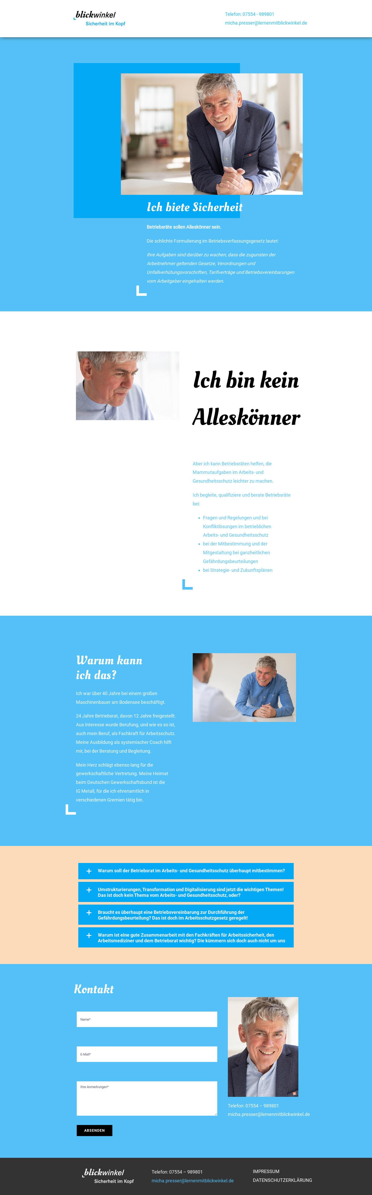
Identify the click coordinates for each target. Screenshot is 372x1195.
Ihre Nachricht (93, 1075)
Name (84, 1006)
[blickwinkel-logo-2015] (99, 13)
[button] (186, 871)
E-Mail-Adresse (94, 1040)
